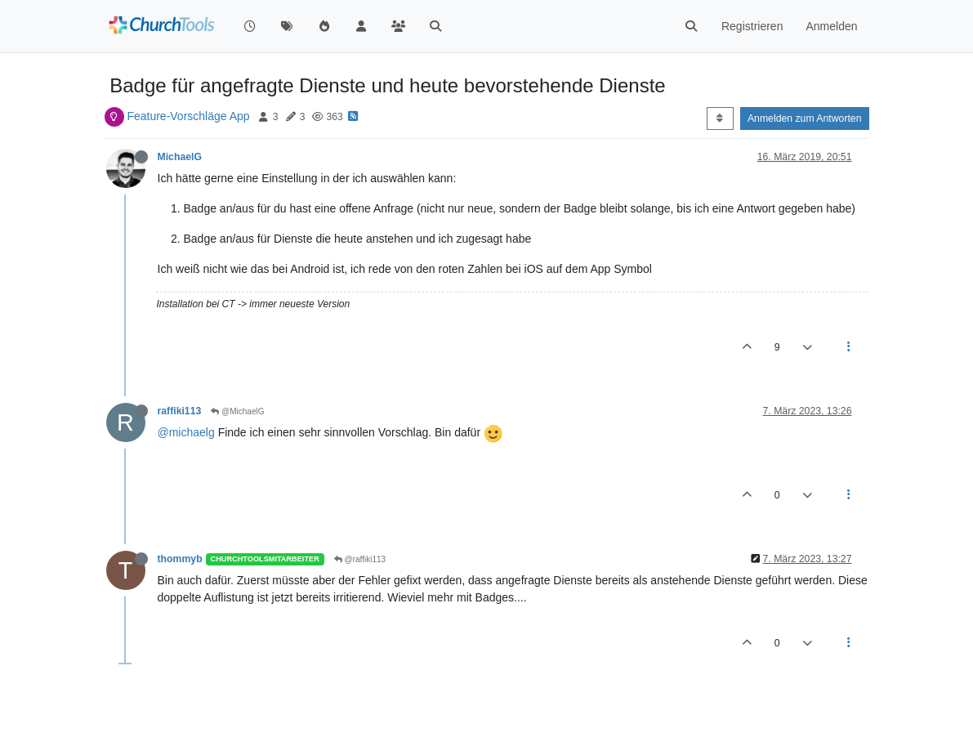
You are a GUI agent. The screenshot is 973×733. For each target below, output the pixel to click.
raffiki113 (180, 411)
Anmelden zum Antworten (805, 118)
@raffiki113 (360, 559)
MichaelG (180, 157)
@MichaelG (237, 411)
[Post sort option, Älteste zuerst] (720, 118)
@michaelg (186, 432)
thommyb (180, 559)
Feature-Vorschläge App (188, 116)
